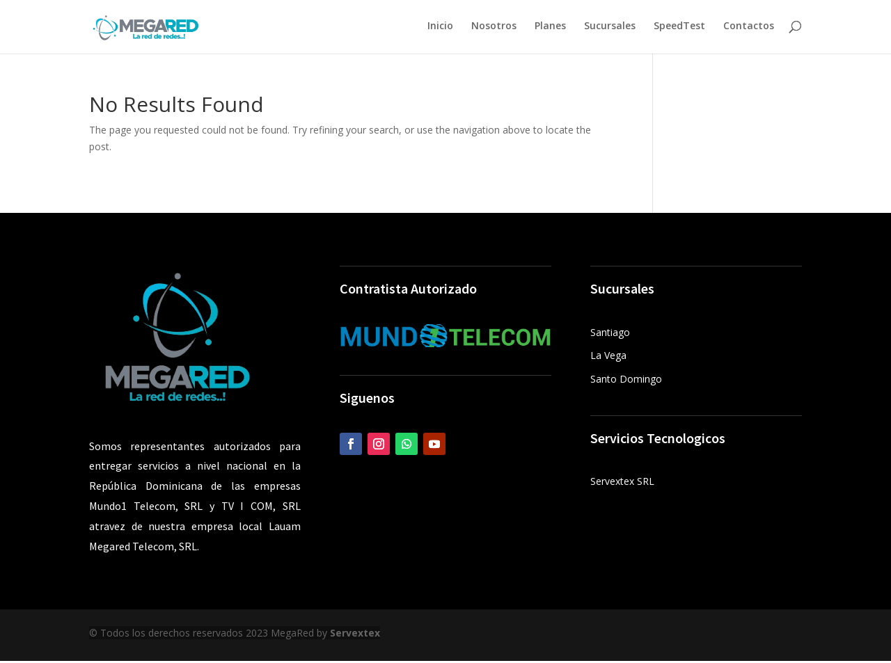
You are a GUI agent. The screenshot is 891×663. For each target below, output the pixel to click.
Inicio (440, 28)
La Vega (608, 357)
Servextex (355, 634)
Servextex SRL (622, 483)
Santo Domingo (626, 381)
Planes (550, 28)
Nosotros (494, 28)
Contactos (748, 28)
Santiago (610, 334)
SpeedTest (679, 28)
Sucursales (610, 28)
